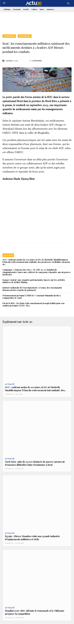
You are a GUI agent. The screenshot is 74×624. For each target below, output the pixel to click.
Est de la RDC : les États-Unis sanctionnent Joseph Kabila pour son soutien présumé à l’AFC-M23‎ (33, 304)
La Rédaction (37, 61)
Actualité (9, 36)
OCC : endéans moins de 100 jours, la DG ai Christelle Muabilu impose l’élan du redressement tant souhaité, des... (35, 389)
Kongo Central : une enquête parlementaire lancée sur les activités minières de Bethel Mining (33, 281)
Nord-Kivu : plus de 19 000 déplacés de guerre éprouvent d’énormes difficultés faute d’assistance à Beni (35, 463)
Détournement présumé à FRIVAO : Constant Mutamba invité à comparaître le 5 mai (31, 296)
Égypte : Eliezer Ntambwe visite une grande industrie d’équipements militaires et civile (32, 538)
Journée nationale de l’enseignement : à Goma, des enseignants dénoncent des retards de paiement (32, 288)
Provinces (25, 36)
